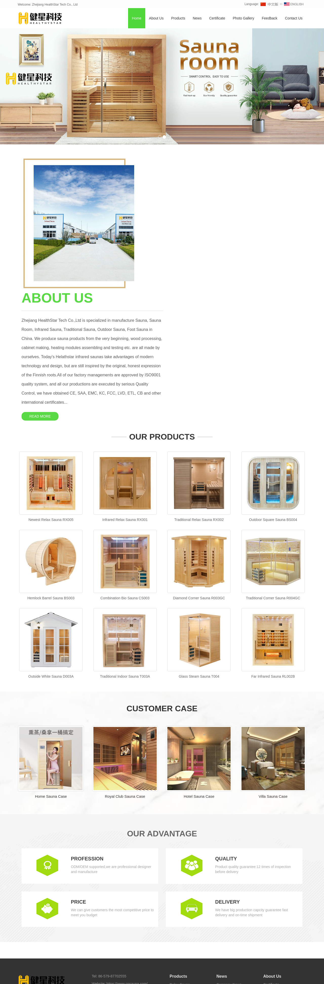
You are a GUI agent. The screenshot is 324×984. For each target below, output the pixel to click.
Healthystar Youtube (183, 968)
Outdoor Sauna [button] (111, 976)
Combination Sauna (185, 869)
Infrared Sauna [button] (65, 976)
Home (136, 18)
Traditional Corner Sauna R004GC (273, 468)
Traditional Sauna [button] (138, 976)
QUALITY (226, 728)
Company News (228, 854)
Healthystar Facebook (121, 968)
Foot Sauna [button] (205, 976)
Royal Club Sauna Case (125, 666)
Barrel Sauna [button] (162, 976)
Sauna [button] (47, 976)
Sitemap (98, 882)
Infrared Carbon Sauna (188, 907)
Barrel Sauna (180, 862)
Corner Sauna (181, 877)
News (197, 18)
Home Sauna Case (51, 666)
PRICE (78, 772)
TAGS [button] (33, 976)
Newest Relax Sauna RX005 (51, 389)
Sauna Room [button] (184, 976)
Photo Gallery (243, 18)
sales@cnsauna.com (120, 861)
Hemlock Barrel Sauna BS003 (50, 468)
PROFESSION (87, 728)
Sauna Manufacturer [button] (255, 976)
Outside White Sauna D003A (51, 546)
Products (178, 18)
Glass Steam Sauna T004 (199, 546)
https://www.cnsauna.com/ (127, 854)
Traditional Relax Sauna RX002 (199, 389)
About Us (156, 18)
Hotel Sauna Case (199, 666)
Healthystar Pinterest (216, 968)
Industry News (227, 862)
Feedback (269, 18)
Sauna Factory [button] (227, 976)
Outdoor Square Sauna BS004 (273, 389)
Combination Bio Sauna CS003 (125, 468)
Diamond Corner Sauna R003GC (199, 468)
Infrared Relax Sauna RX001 (125, 389)
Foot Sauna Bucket (185, 923)
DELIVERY (227, 772)
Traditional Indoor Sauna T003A (125, 546)
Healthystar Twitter (153, 968)
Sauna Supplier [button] (283, 976)
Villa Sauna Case (273, 666)
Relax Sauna (180, 854)
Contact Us (293, 18)
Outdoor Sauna (182, 885)
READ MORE (183, 283)
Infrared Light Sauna (186, 900)
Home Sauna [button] (87, 976)
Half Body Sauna (183, 915)
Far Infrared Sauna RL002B (273, 546)
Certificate (217, 18)
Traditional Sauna (183, 892)
